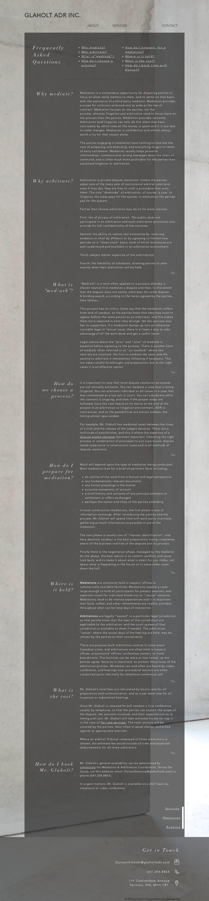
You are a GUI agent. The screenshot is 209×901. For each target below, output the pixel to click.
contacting (88, 767)
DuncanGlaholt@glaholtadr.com (143, 862)
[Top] (173, 273)
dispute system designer (97, 437)
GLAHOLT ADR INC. (54, 15)
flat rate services (113, 722)
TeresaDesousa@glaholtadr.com (148, 771)
